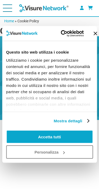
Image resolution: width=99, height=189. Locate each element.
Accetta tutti (49, 136)
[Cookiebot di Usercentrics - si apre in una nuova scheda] (62, 33)
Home (9, 21)
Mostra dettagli (68, 121)
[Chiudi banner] (95, 33)
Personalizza (50, 152)
